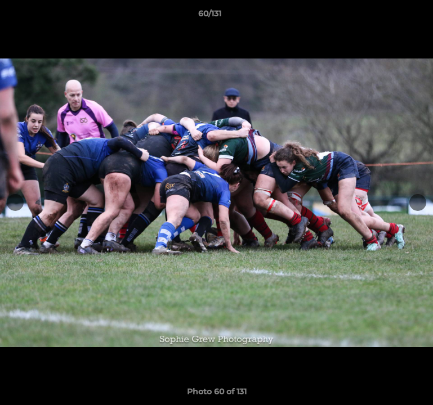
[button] (385, 16)
